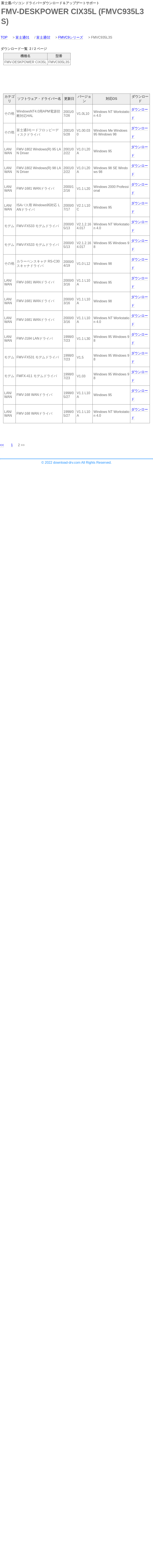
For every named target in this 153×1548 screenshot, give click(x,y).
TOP (4, 37)
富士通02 (43, 37)
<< (2, 445)
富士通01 (22, 37)
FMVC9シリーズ (70, 37)
